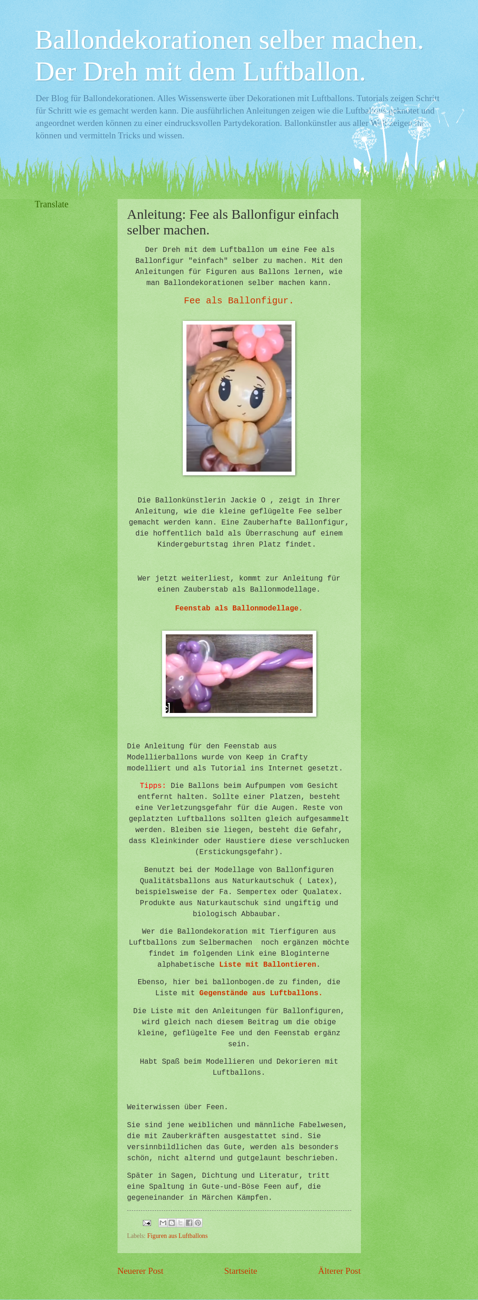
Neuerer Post (140, 1271)
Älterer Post (339, 1271)
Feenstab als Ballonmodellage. (239, 608)
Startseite (240, 1271)
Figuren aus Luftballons (177, 1235)
